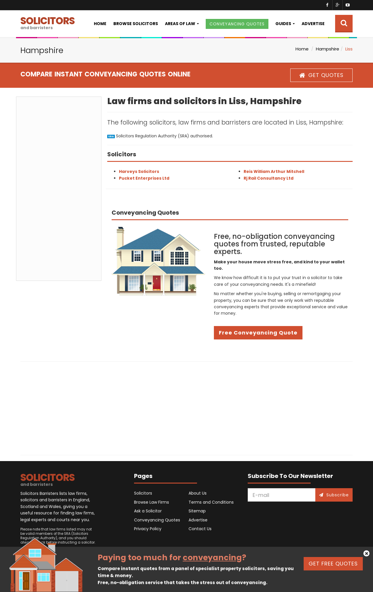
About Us (198, 493)
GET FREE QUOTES (333, 563)
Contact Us (200, 529)
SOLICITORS (47, 22)
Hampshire (327, 49)
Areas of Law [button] (180, 24)
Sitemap (197, 511)
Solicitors (143, 493)
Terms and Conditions (211, 502)
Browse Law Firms (151, 502)
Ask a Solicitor (148, 511)
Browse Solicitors (135, 24)
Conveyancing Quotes (157, 520)
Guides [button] (283, 24)
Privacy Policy (147, 529)
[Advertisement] (59, 188)
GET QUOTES (321, 75)
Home (100, 24)
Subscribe (334, 495)
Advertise (313, 24)
